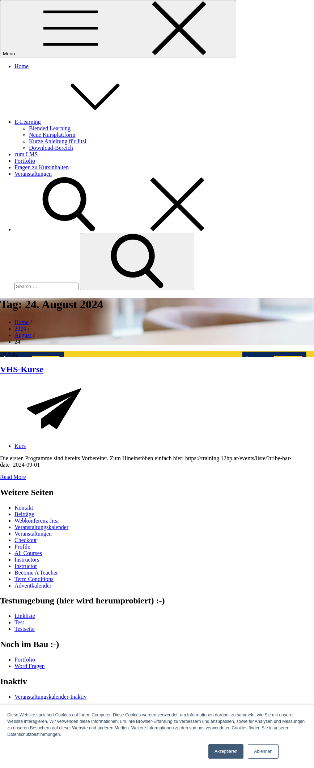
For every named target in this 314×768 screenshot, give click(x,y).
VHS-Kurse (21, 369)
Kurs (20, 446)
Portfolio (24, 161)
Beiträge (24, 514)
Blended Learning (50, 128)
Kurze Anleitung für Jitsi (57, 141)
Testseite (24, 629)
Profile (22, 547)
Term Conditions (34, 579)
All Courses (28, 553)
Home (21, 66)
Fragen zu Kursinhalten (41, 167)
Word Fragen (29, 666)
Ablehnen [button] (263, 751)
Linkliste (24, 616)
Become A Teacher (36, 573)
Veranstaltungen (33, 174)
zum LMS (26, 154)
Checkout (25, 540)
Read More (13, 477)
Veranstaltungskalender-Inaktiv (50, 697)
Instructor (25, 566)
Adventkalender (32, 585)
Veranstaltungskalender (41, 527)
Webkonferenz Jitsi (36, 521)
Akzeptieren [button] (226, 751)
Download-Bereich (51, 148)
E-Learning (81, 122)
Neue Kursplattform (52, 135)
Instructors (26, 560)
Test (19, 622)
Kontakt (23, 508)
